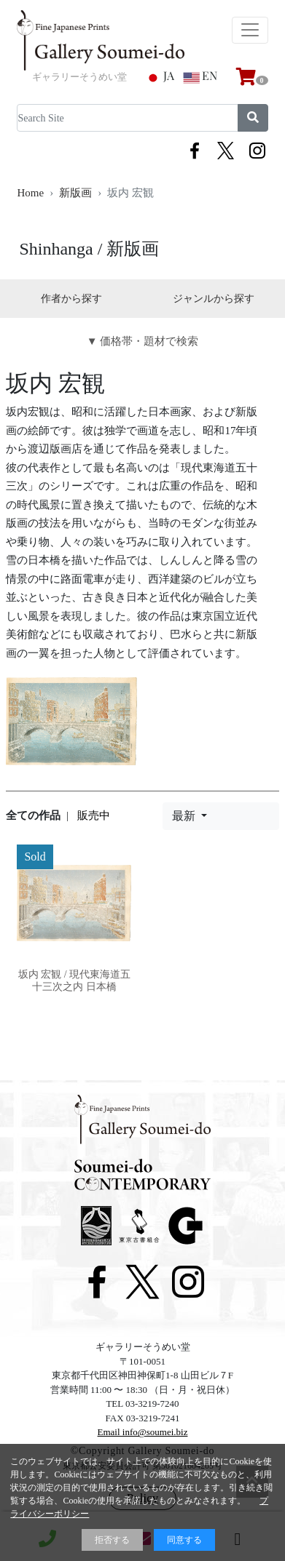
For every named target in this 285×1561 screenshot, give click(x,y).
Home (30, 193)
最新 (185, 816)
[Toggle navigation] (250, 30)
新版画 (75, 193)
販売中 (93, 815)
